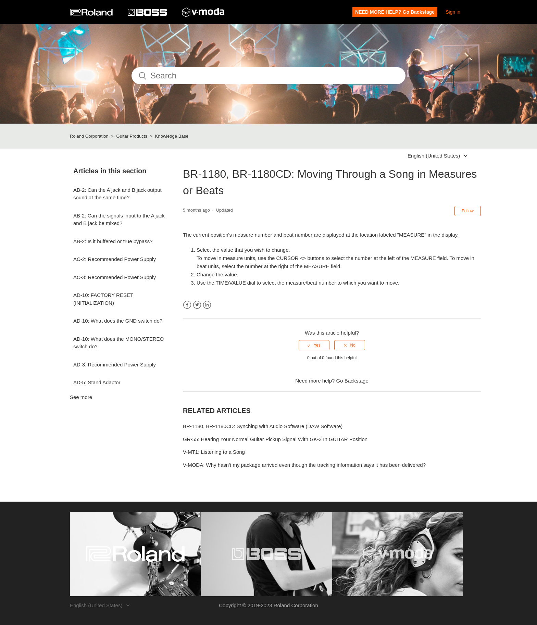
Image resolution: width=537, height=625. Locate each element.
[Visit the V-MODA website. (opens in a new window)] (397, 554)
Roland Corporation (89, 136)
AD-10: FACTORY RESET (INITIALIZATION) (103, 299)
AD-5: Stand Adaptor (97, 382)
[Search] (268, 75)
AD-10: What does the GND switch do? (117, 321)
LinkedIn (207, 305)
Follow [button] (468, 211)
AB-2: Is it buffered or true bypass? (113, 241)
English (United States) (435, 156)
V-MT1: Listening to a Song (214, 452)
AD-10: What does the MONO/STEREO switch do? (118, 343)
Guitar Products (131, 136)
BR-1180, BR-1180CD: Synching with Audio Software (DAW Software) (262, 426)
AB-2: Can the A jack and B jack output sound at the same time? (117, 194)
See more (81, 397)
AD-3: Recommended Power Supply (114, 364)
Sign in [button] (453, 12)
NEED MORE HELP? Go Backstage (395, 12)
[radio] (314, 345)
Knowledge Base (172, 136)
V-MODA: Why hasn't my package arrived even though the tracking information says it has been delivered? (304, 465)
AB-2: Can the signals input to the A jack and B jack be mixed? (119, 219)
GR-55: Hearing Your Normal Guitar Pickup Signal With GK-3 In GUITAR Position (275, 439)
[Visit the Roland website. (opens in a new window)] (135, 554)
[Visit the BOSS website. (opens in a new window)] (266, 554)
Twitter (197, 305)
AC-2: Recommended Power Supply (114, 259)
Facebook (187, 305)
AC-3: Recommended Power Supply (114, 277)
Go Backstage (352, 381)
